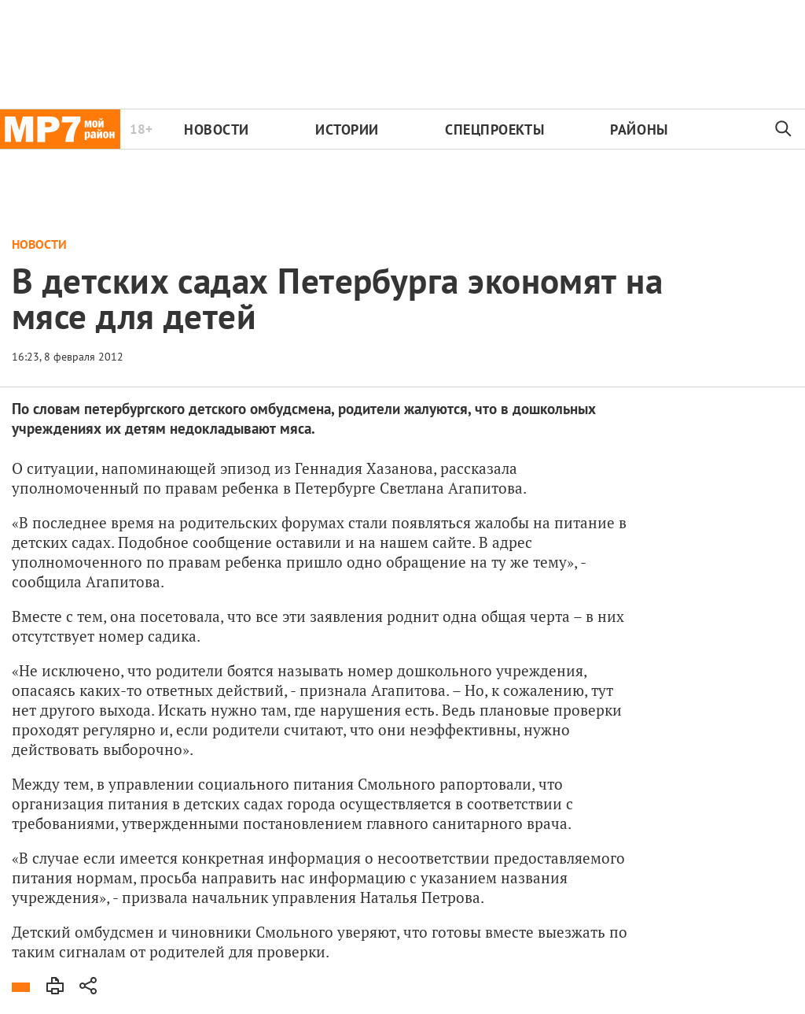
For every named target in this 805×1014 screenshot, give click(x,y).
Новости (216, 129)
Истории (347, 129)
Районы (638, 129)
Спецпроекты (494, 129)
